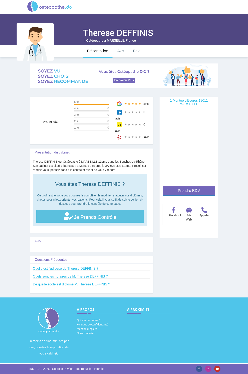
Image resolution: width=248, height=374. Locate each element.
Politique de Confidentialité (92, 324)
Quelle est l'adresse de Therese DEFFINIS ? (65, 268)
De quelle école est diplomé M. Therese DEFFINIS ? (71, 284)
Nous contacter (85, 333)
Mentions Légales (87, 329)
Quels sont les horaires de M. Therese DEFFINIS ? (70, 276)
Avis (120, 51)
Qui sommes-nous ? (88, 320)
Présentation (97, 51)
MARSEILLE (115, 41)
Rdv (136, 51)
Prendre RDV (189, 191)
